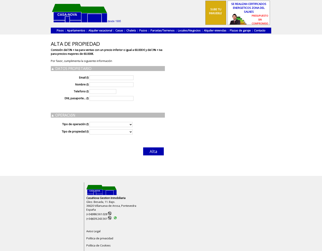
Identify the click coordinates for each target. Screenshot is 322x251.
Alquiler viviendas (215, 30)
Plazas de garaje (240, 30)
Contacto (259, 30)
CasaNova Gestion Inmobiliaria (105, 198)
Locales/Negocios (189, 30)
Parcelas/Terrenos (162, 30)
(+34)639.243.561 (98, 219)
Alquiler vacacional (100, 30)
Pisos (60, 30)
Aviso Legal (93, 231)
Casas (119, 30)
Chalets (131, 30)
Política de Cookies (98, 245)
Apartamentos (76, 30)
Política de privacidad (99, 238)
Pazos (143, 30)
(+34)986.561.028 (98, 214)
